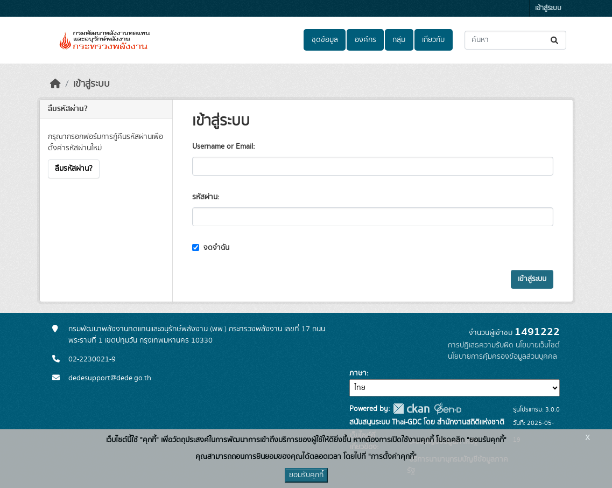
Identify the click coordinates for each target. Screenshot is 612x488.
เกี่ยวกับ (433, 39)
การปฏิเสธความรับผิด (480, 345)
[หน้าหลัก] (55, 84)
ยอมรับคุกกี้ (306, 475)
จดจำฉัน (210, 247)
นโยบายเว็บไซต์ (538, 345)
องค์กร (365, 39)
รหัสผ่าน (204, 197)
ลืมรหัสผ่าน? (74, 168)
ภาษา (358, 373)
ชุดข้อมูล (325, 39)
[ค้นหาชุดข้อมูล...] (515, 40)
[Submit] (555, 40)
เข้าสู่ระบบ (548, 8)
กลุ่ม (398, 39)
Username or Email (222, 146)
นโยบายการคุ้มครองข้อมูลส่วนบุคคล (502, 356)
